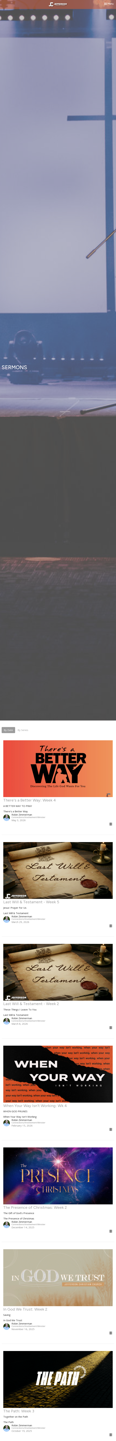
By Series (23, 730)
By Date (8, 730)
